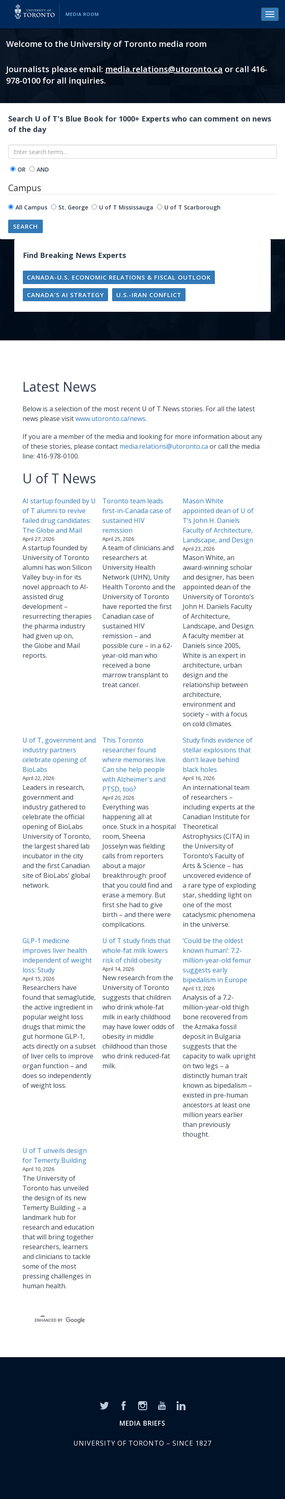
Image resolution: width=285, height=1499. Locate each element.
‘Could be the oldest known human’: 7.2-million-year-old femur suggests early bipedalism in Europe (217, 960)
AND (43, 169)
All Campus (31, 207)
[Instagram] (143, 1405)
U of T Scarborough (192, 207)
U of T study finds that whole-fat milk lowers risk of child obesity (136, 950)
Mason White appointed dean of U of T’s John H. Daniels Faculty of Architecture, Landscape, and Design (218, 520)
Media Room (82, 14)
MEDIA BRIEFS (142, 1423)
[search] (133, 1320)
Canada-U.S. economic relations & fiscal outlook (119, 277)
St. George (73, 207)
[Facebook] (123, 1405)
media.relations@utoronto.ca (164, 69)
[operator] (12, 169)
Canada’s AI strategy (65, 295)
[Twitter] (104, 1405)
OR (22, 169)
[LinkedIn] (181, 1405)
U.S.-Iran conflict (148, 295)
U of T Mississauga (126, 207)
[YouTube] (162, 1405)
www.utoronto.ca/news (110, 418)
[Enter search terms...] (142, 152)
